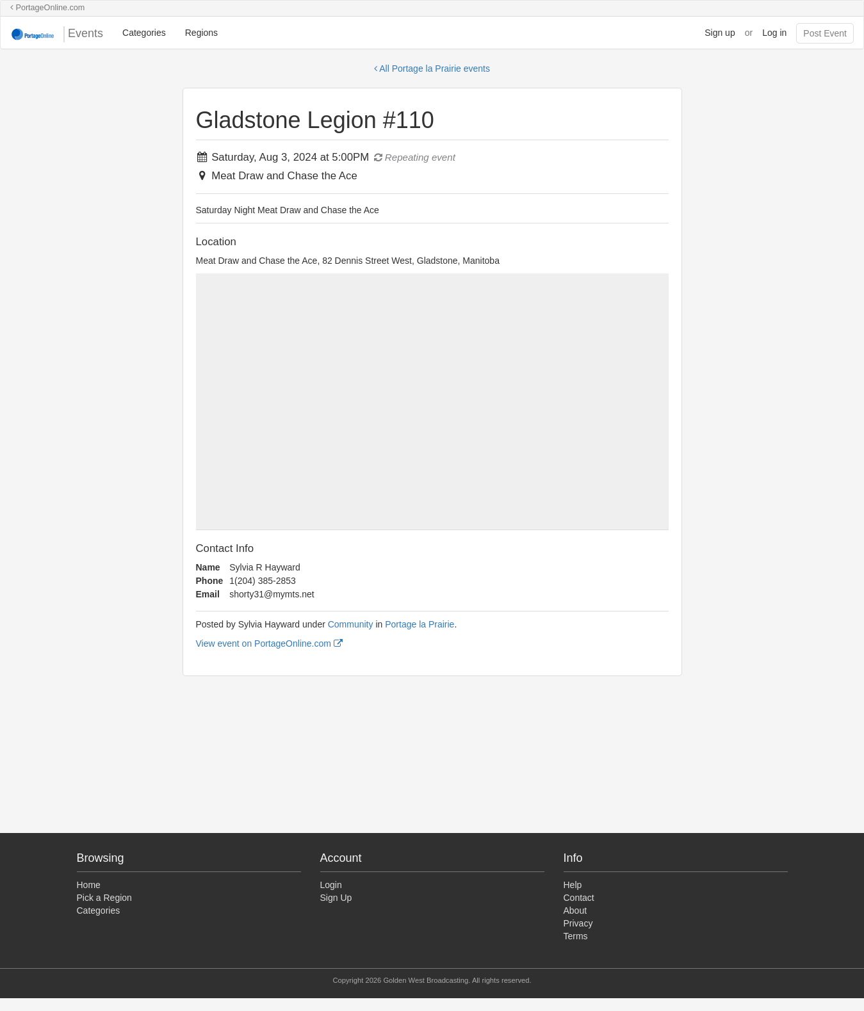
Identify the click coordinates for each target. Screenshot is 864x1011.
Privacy (578, 923)
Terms (576, 936)
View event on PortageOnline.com (269, 643)
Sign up (720, 33)
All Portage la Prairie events (432, 68)
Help (573, 885)
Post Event (825, 33)
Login (331, 885)
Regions (201, 33)
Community (350, 624)
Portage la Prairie (419, 624)
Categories (144, 33)
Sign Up (336, 898)
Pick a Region (104, 898)
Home (89, 885)
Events (56, 34)
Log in (774, 33)
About (575, 910)
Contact (579, 898)
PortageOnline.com (47, 7)
